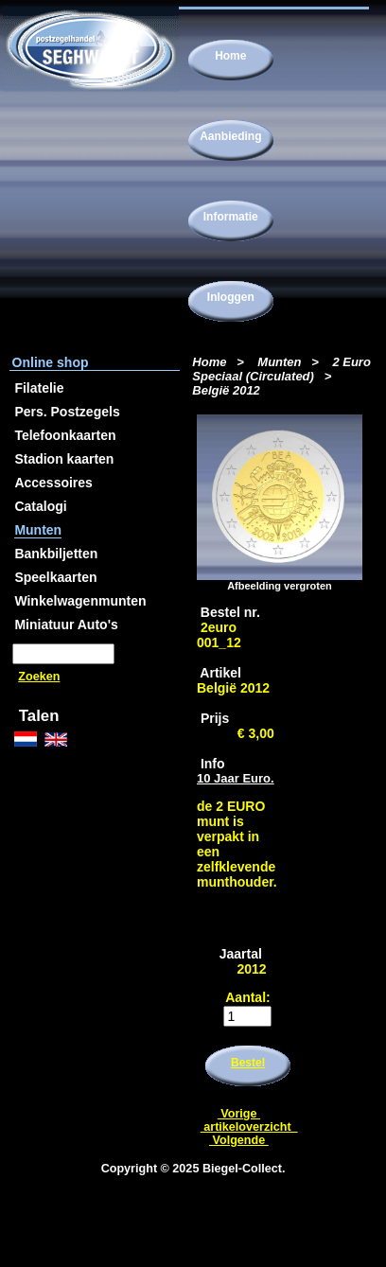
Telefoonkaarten (64, 435)
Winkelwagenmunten (80, 600)
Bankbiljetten (55, 553)
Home (230, 55)
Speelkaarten (55, 577)
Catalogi (40, 506)
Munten (279, 362)
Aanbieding (230, 136)
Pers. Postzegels (66, 411)
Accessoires (53, 482)
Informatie (230, 216)
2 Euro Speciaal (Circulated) (281, 369)
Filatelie (38, 388)
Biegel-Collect (242, 1168)
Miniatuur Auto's (65, 624)
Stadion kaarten (64, 458)
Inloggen (230, 297)
